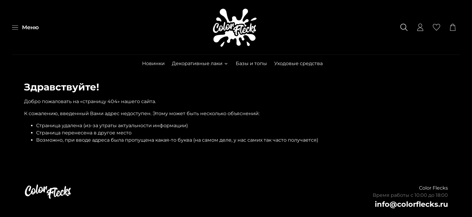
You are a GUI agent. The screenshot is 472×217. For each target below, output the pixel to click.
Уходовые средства (298, 63)
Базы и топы (251, 63)
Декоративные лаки (200, 63)
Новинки (153, 63)
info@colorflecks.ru (411, 204)
